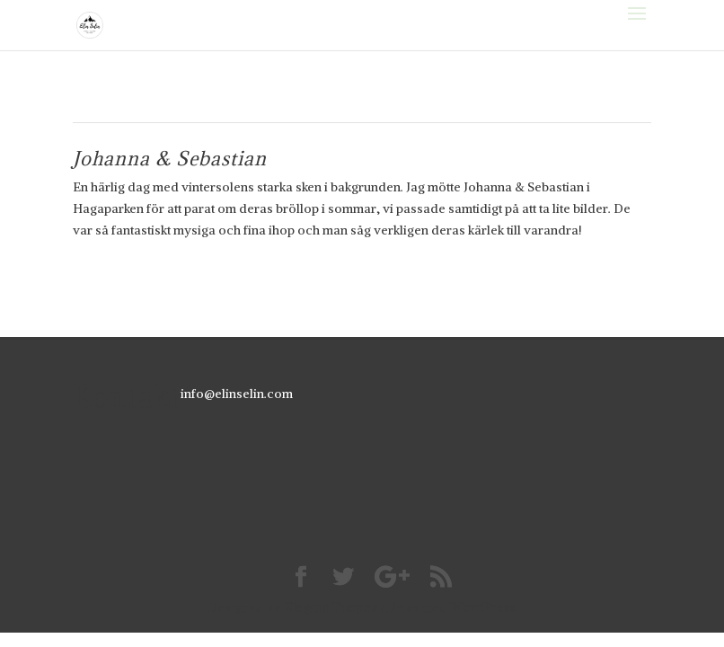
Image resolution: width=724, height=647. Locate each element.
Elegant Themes (331, 607)
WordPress (483, 607)
